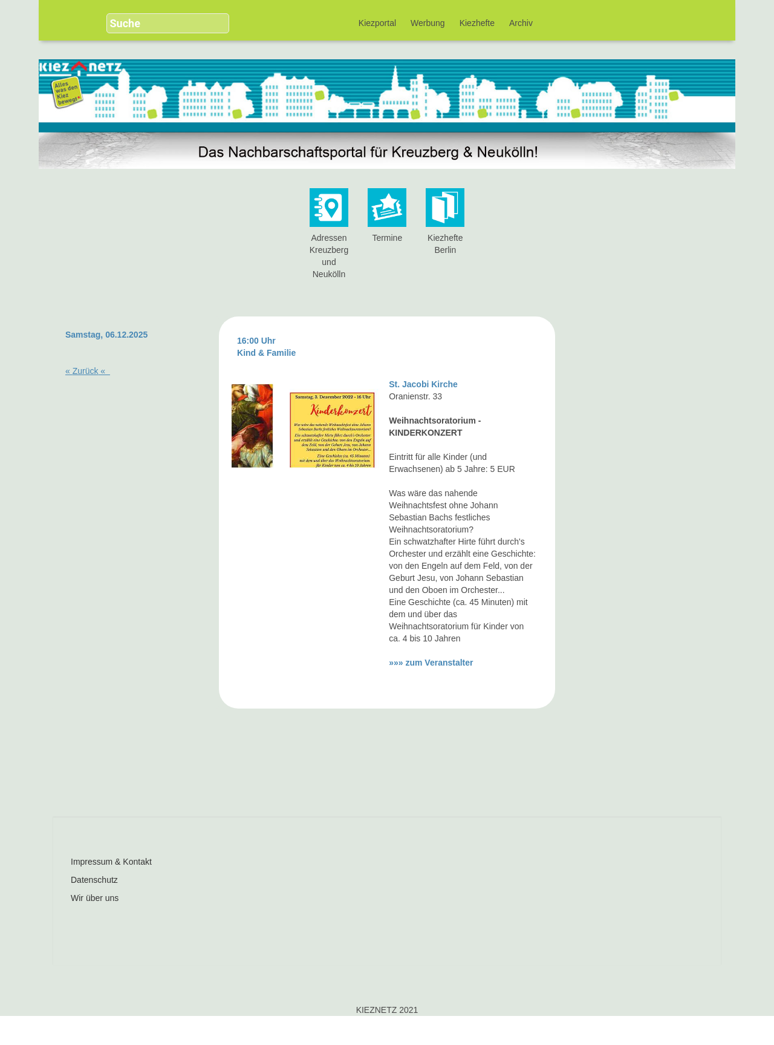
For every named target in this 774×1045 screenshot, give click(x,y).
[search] (158, 23)
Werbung (428, 23)
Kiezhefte (477, 23)
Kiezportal (377, 23)
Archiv (521, 23)
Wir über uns (95, 898)
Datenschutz (94, 880)
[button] (215, 18)
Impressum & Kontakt (111, 861)
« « (87, 371)
